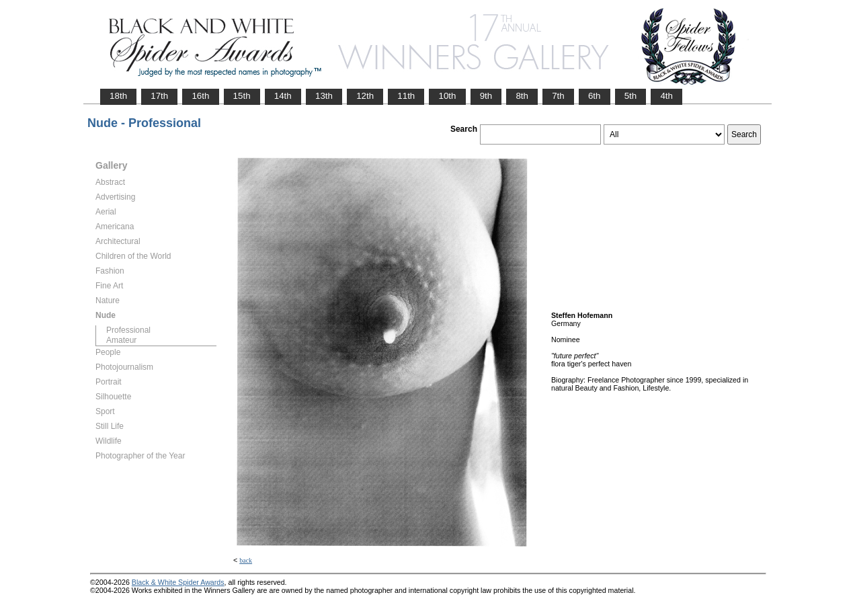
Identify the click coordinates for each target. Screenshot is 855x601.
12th (365, 96)
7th (558, 96)
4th (666, 96)
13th (324, 96)
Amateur (121, 340)
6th (594, 96)
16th (200, 96)
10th (447, 96)
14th (283, 96)
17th (159, 96)
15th (242, 96)
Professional (128, 330)
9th (486, 96)
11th (406, 96)
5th (631, 96)
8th (522, 96)
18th (118, 96)
